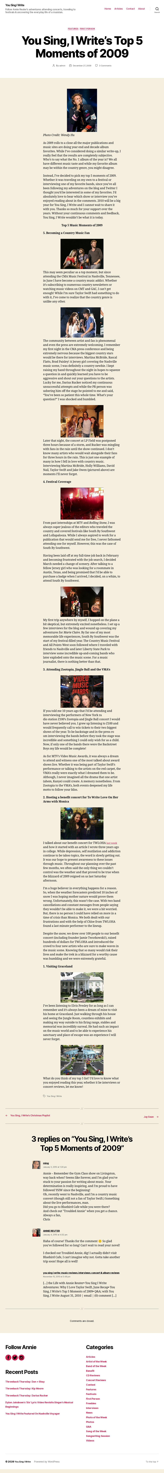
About (141, 8)
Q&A (89, 1430)
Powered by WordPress (49, 1465)
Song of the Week (98, 1435)
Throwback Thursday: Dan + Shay (28, 1385)
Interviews (93, 1411)
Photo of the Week (98, 1421)
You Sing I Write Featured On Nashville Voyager (37, 1417)
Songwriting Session (100, 1439)
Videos (91, 1444)
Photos (90, 1425)
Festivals (92, 1397)
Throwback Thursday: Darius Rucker (30, 1399)
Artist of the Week (98, 1365)
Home (108, 8)
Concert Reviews (97, 1383)
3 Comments (106, 66)
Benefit (91, 1374)
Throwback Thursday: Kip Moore (27, 1392)
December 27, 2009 (82, 66)
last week (112, 844)
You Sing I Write (16, 5)
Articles (118, 8)
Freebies (92, 1407)
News (90, 1416)
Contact (130, 8)
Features (73, 30)
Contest (91, 1388)
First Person (89, 30)
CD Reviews (94, 1379)
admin (61, 66)
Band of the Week (98, 1369)
